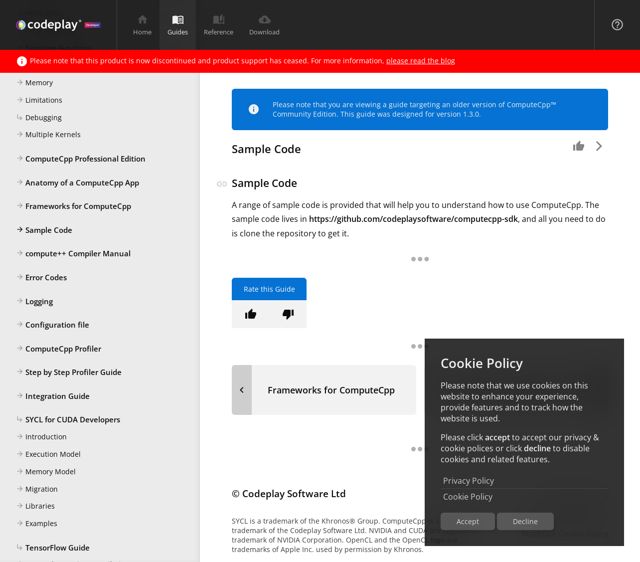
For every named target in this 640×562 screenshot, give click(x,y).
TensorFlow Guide (53, 548)
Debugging (39, 118)
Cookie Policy (467, 496)
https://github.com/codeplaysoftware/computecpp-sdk (413, 218)
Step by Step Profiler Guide (69, 372)
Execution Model (48, 454)
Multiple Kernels (48, 135)
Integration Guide (53, 396)
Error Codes (41, 277)
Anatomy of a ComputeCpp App (77, 183)
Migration (37, 489)
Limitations (39, 100)
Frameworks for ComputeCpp (73, 206)
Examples (36, 524)
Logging (34, 301)
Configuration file (52, 325)
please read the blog (420, 60)
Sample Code (44, 230)
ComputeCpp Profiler (58, 349)
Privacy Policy (468, 480)
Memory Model (46, 472)
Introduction (41, 437)
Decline (525, 521)
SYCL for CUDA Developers (68, 419)
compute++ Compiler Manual (73, 253)
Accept (468, 521)
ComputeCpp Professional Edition (81, 159)
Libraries (35, 506)
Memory (34, 83)
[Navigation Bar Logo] (58, 25)
